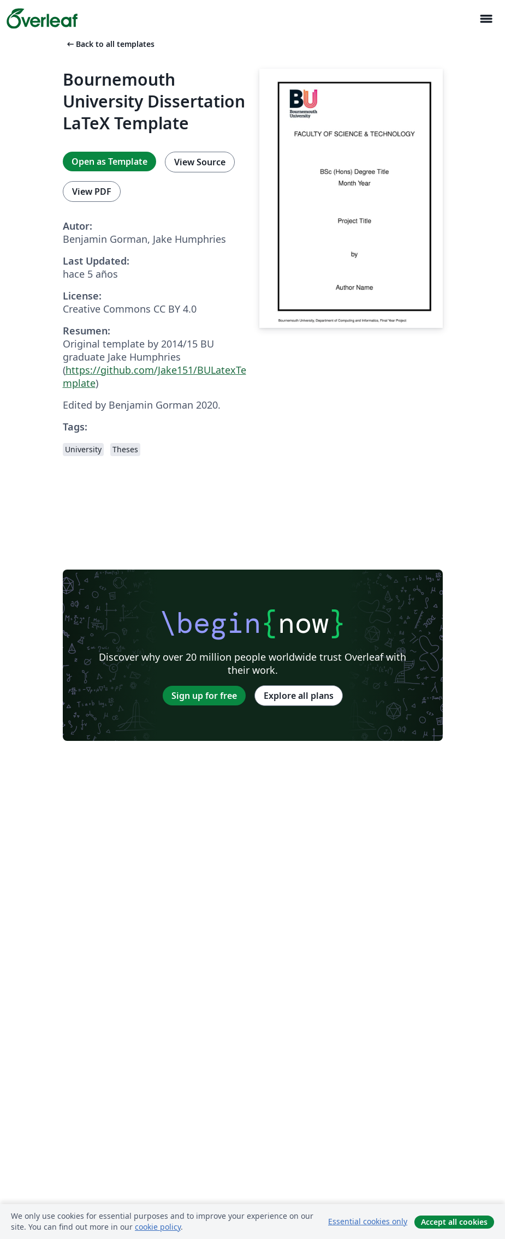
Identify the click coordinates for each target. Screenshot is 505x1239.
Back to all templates (110, 44)
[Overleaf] (42, 18)
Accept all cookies (454, 1222)
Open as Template (109, 161)
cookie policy (158, 1227)
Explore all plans (299, 696)
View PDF (91, 191)
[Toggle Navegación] (485, 19)
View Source (199, 162)
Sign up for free (204, 696)
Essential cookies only (367, 1221)
